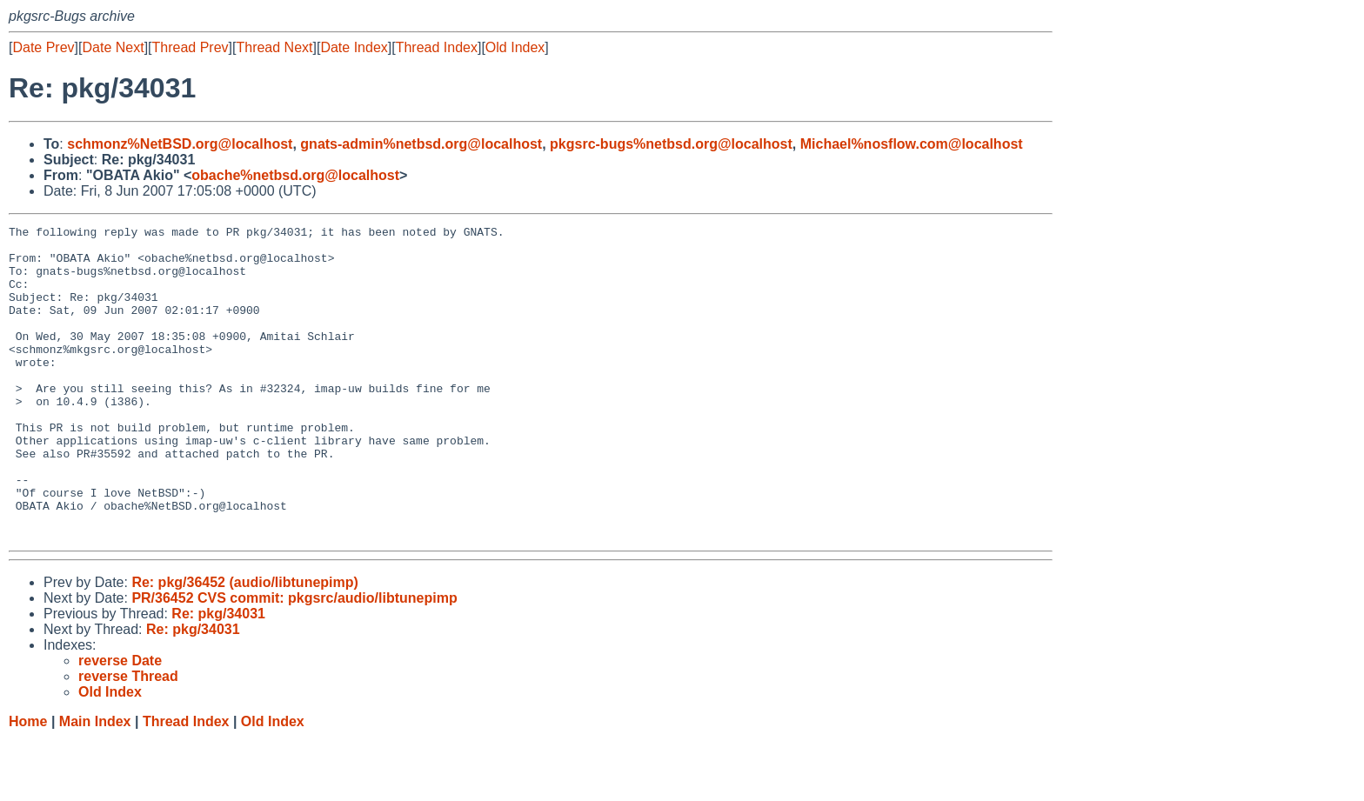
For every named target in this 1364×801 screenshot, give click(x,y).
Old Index (515, 47)
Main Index (95, 784)
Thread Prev (190, 47)
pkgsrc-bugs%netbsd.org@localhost (671, 144)
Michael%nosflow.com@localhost (911, 144)
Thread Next (274, 47)
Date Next (113, 47)
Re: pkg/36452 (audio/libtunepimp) (244, 644)
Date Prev (43, 47)
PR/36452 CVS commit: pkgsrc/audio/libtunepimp (294, 660)
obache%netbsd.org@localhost (295, 175)
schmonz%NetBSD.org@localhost (179, 144)
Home (28, 784)
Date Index (353, 47)
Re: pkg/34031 (218, 676)
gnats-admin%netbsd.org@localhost (421, 144)
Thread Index (437, 47)
